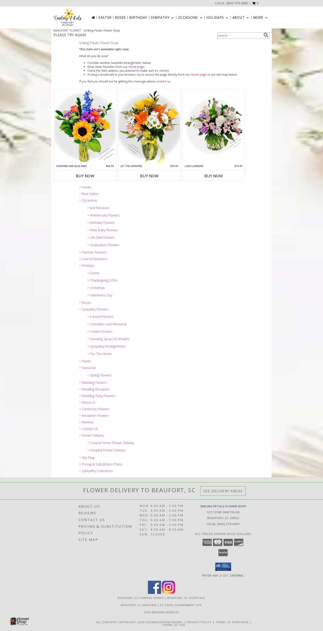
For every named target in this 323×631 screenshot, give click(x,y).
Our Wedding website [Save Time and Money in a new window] (161, 612)
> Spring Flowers (99, 375)
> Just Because (98, 208)
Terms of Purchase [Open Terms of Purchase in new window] (232, 622)
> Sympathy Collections (96, 471)
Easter (104, 17)
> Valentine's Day (99, 295)
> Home (85, 187)
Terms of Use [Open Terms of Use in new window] (174, 624)
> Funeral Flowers (100, 316)
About (241, 17)
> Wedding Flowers (93, 382)
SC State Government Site (181, 605)
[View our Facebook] (154, 593)
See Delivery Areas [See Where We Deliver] (223, 491)
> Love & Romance (93, 259)
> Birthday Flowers (101, 222)
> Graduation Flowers (103, 245)
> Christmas (96, 288)
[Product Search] (240, 35)
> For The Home (99, 353)
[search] (265, 35)
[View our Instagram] (168, 593)
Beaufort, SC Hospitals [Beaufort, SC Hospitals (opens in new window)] (186, 597)
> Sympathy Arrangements (106, 346)
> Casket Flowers (99, 331)
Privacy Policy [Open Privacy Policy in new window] (199, 622)
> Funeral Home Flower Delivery (110, 443)
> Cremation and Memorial (106, 324)
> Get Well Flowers (101, 237)
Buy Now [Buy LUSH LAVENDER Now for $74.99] (213, 176)
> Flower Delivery (91, 435)
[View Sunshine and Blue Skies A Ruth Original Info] (85, 126)
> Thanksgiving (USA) (102, 280)
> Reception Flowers (94, 415)
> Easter (93, 273)
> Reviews (86, 422)
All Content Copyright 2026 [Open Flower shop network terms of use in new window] (120, 622)
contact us (163, 81)
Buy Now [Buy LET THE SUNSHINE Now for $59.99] (149, 176)
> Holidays (86, 265)
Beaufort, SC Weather (138, 605)
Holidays (217, 17)
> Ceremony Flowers (94, 409)
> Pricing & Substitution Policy (100, 464)
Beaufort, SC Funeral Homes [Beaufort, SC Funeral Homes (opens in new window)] (141, 597)
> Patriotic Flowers (92, 252)
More (260, 17)
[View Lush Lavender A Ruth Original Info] (214, 126)
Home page (136, 67)
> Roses (85, 302)
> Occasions (88, 200)
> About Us (87, 402)
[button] (255, 3)
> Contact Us (88, 429)
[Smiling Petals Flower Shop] (67, 17)
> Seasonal (87, 367)
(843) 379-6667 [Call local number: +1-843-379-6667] (238, 3)
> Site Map (87, 457)
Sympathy (162, 17)
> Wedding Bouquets (94, 389)
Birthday (138, 17)
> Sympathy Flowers (93, 309)
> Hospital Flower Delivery (106, 450)
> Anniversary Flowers (103, 215)
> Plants (85, 361)
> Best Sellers (89, 194)
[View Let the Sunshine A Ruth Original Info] (149, 126)
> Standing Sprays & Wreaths (108, 339)
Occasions (190, 17)
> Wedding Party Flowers (97, 396)
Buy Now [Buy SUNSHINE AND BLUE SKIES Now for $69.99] (85, 176)
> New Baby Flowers (102, 230)
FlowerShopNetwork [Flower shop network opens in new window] (164, 622)
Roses (120, 17)
